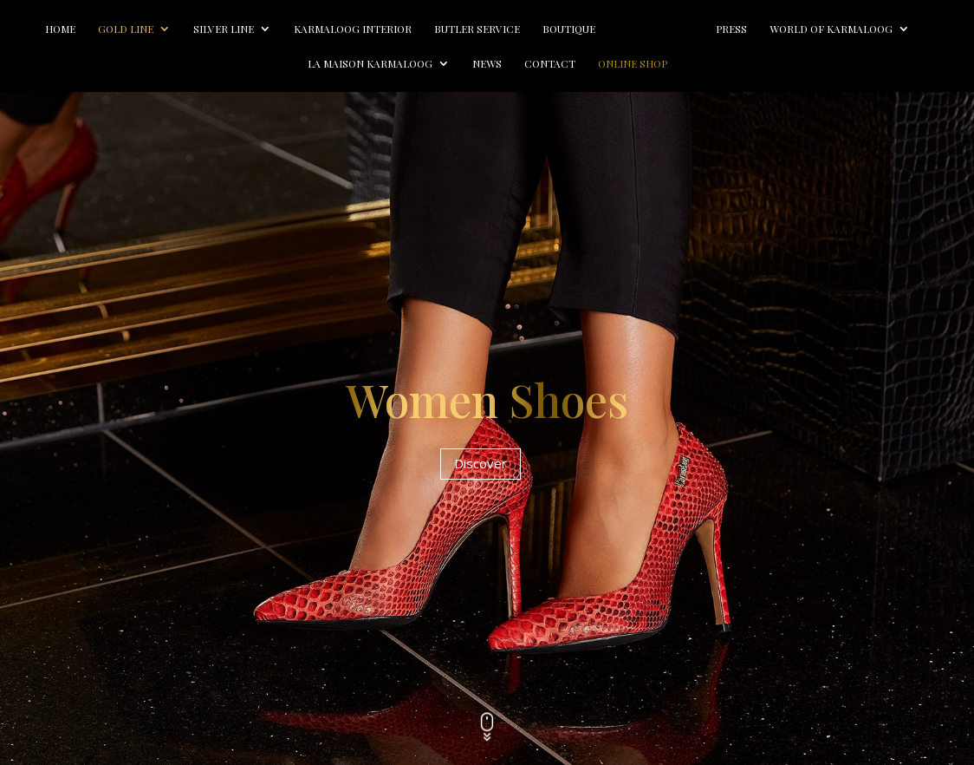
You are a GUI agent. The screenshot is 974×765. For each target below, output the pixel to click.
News (487, 63)
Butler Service (477, 29)
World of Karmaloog (831, 29)
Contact (549, 63)
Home (60, 29)
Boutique (568, 29)
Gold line (125, 29)
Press (731, 29)
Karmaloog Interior (353, 29)
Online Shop (632, 63)
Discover (480, 463)
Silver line (223, 29)
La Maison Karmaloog (370, 63)
